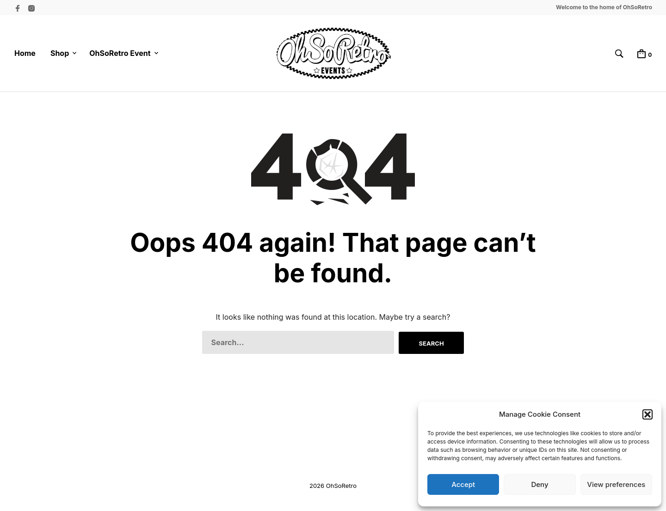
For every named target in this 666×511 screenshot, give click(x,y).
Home (25, 53)
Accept (463, 484)
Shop (59, 53)
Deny (539, 484)
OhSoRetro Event (119, 53)
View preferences (616, 484)
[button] (647, 414)
